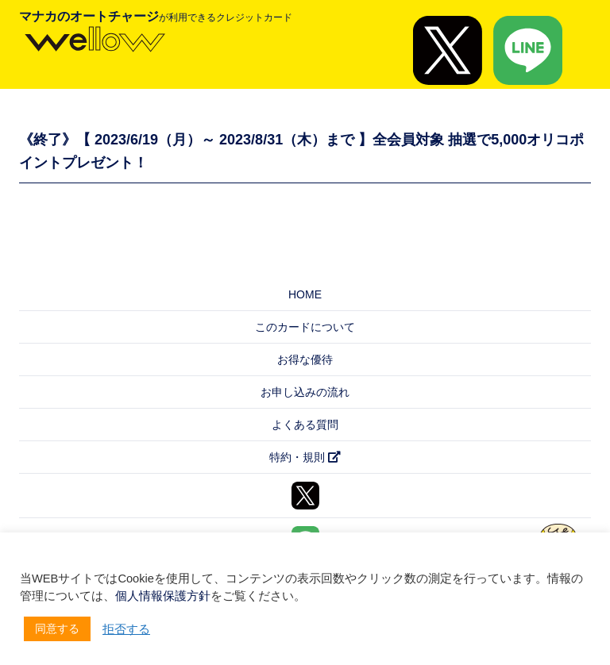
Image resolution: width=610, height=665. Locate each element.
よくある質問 (305, 424)
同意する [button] (57, 628)
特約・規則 (305, 457)
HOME (305, 294)
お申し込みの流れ (305, 392)
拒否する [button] (126, 629)
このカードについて (305, 327)
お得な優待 (305, 359)
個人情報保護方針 (162, 596)
